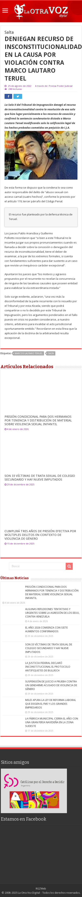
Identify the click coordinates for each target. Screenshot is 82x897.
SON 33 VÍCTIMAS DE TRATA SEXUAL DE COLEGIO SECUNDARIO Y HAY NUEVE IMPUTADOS (40, 477)
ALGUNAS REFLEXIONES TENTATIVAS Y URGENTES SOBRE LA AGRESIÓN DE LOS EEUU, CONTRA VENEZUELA (52, 613)
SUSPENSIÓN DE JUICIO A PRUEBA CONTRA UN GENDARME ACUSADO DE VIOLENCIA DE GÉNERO (51, 685)
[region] (34, 791)
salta (51, 353)
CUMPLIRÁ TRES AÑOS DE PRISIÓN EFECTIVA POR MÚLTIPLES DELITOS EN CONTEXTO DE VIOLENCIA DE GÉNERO (40, 534)
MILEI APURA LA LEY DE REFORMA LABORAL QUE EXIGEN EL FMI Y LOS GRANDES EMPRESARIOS (50, 703)
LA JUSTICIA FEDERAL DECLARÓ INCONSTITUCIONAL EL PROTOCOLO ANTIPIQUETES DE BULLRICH (47, 666)
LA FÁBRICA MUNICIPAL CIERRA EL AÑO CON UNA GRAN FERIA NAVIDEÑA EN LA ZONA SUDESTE (51, 722)
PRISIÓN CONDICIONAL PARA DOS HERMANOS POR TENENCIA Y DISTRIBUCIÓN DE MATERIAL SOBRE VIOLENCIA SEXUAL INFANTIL (38, 420)
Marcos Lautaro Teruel (29, 353)
